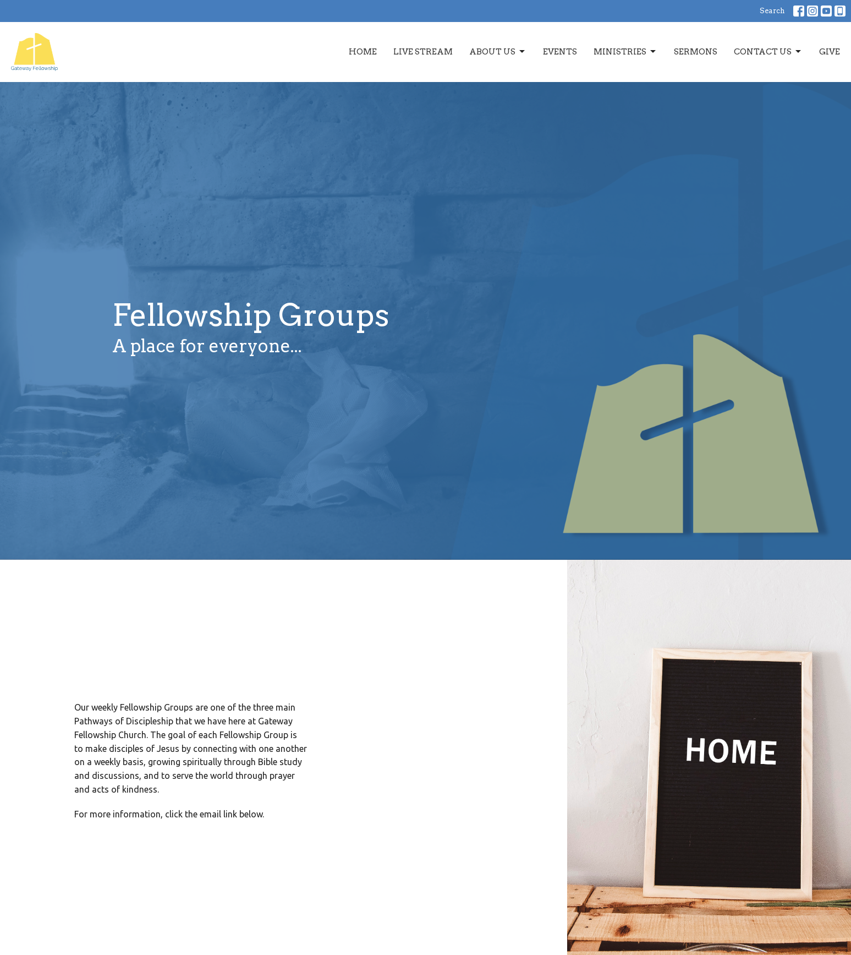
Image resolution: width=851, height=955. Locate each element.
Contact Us (768, 51)
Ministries (625, 51)
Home (363, 52)
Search (772, 11)
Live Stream (423, 52)
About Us (497, 51)
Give (829, 52)
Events (560, 52)
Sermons (695, 52)
